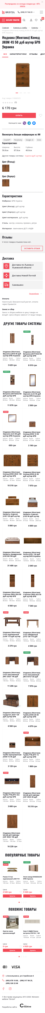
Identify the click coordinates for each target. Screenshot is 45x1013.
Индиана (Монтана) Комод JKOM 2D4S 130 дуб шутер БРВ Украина (12, 474)
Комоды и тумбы (20, 28)
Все (5, 54)
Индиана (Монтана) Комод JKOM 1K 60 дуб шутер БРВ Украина (31, 434)
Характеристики (18, 54)
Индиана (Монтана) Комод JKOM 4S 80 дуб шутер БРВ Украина (31, 474)
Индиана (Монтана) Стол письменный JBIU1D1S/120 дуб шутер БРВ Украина (31, 675)
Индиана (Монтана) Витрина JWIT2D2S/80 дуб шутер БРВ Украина (12, 394)
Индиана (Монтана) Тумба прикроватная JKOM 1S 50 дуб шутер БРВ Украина (12, 755)
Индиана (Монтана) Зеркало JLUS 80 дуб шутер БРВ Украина (12, 434)
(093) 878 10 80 (12, 981)
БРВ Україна (17, 201)
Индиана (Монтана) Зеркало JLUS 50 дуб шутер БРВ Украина (32, 394)
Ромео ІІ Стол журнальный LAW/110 (11, 878)
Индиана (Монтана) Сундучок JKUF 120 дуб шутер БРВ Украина (11, 715)
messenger (34, 123)
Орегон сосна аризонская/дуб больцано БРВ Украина (11, 933)
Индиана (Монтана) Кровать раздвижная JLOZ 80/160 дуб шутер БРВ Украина (12, 555)
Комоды (35, 28)
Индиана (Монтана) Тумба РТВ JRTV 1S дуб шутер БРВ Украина (31, 755)
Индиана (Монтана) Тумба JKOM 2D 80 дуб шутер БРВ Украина (31, 715)
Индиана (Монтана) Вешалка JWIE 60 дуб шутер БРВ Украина (12, 354)
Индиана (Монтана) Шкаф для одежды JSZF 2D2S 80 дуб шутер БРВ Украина (31, 795)
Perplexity (19, 140)
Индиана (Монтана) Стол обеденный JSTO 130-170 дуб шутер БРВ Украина (31, 635)
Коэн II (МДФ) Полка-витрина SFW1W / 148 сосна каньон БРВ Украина (31, 933)
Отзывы (33, 54)
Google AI (31, 140)
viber (24, 123)
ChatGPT (7, 140)
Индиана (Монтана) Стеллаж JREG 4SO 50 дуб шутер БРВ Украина (32, 595)
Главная (5, 28)
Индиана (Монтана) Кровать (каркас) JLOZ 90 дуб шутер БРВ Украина (31, 515)
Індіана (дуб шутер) (33, 156)
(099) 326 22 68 (12, 984)
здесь (22, 6)
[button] (18, 902)
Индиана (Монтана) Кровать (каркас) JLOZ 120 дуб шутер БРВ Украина (11, 514)
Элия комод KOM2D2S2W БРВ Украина (32, 878)
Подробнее (34, 294)
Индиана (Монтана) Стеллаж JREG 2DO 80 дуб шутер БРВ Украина (12, 595)
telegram (29, 123)
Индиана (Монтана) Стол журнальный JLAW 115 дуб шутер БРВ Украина (11, 635)
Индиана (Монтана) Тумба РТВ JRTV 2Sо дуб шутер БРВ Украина (11, 795)
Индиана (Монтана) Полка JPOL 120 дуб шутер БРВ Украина (31, 555)
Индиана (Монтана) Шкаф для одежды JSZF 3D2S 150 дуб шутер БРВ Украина (11, 835)
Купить (12, 896)
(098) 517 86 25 (26, 12)
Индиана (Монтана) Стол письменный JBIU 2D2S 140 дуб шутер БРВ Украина (11, 675)
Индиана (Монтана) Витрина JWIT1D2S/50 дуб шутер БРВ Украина (32, 354)
